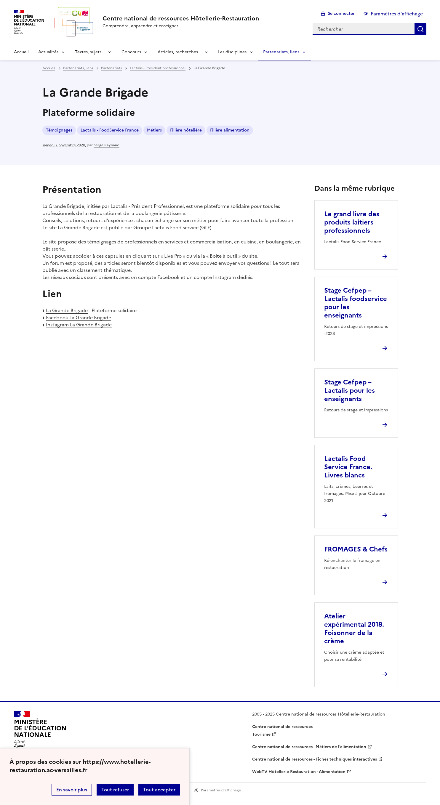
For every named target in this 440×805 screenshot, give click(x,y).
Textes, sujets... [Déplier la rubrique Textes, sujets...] (90, 52)
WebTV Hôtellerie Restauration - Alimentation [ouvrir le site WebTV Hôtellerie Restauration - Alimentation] (298, 772)
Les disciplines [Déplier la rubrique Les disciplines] (232, 52)
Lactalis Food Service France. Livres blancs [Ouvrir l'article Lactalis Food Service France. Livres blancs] (348, 467)
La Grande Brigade (67, 310)
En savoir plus (71, 789)
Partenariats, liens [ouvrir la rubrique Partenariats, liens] (78, 68)
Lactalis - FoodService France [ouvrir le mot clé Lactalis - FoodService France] (110, 130)
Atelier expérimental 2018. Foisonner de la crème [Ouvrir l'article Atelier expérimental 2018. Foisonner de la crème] (354, 628)
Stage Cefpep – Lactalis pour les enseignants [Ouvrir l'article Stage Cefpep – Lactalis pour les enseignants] (349, 390)
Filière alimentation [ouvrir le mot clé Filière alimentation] (229, 130)
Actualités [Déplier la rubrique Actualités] (48, 52)
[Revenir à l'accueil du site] (40, 731)
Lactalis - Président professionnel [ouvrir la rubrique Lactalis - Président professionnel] (157, 68)
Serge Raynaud (106, 145)
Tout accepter (159, 789)
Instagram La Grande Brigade (79, 324)
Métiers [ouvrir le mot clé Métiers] (154, 130)
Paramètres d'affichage (397, 13)
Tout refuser (115, 789)
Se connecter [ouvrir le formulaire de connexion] (341, 13)
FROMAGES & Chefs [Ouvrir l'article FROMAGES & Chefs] (356, 549)
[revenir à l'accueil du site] (181, 18)
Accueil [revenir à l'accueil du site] (21, 52)
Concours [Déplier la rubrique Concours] (131, 52)
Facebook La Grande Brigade (78, 317)
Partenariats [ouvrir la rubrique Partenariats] (111, 68)
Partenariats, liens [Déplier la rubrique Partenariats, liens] (281, 52)
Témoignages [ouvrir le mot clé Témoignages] (59, 130)
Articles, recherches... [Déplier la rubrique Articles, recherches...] (179, 52)
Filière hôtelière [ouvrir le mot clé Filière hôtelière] (186, 130)
